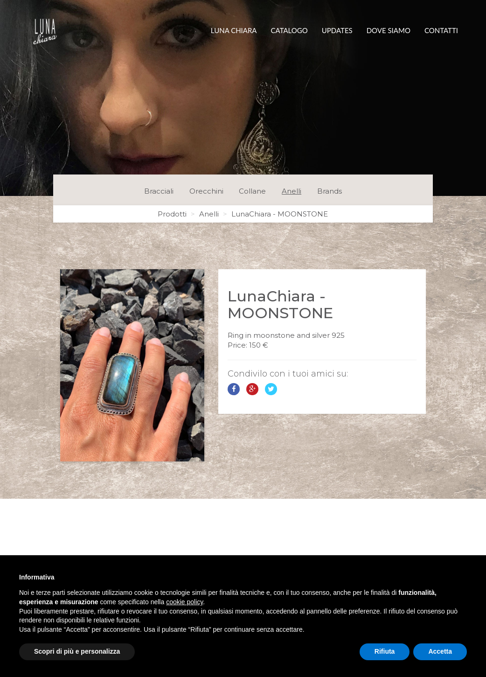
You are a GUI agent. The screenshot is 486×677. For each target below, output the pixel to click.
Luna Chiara (234, 30)
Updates (337, 30)
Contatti (441, 30)
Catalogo (289, 30)
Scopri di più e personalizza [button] (77, 651)
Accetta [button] (440, 651)
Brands (329, 191)
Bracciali (158, 191)
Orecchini (206, 191)
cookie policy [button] (184, 602)
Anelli (291, 191)
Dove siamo (388, 30)
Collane (252, 191)
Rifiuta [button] (385, 651)
